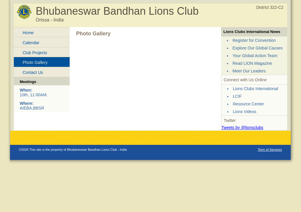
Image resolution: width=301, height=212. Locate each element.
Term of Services (270, 149)
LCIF (237, 96)
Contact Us (33, 72)
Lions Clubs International (255, 88)
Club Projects (35, 52)
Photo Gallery (35, 62)
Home (28, 32)
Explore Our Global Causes (257, 48)
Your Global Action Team (255, 55)
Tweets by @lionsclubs (242, 127)
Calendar (31, 42)
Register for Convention (254, 40)
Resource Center (248, 104)
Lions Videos (244, 111)
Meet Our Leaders (249, 71)
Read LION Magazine (252, 63)
